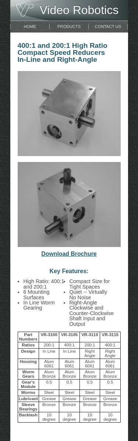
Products (69, 26)
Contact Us (108, 26)
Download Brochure (68, 254)
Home (30, 26)
